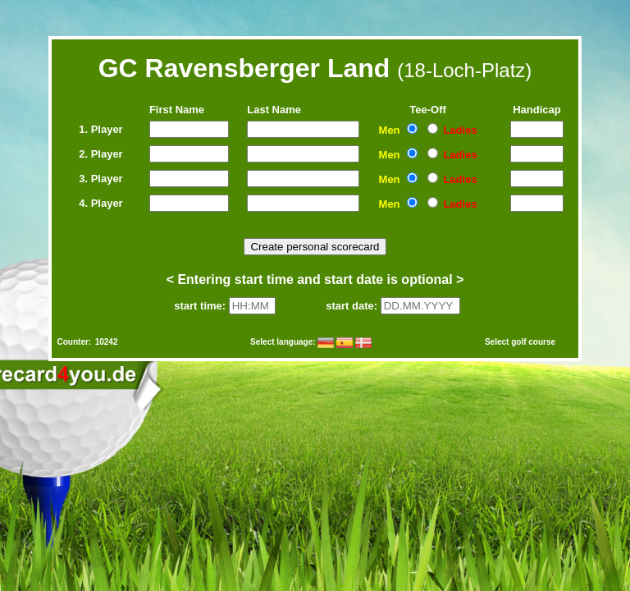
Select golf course (520, 341)
